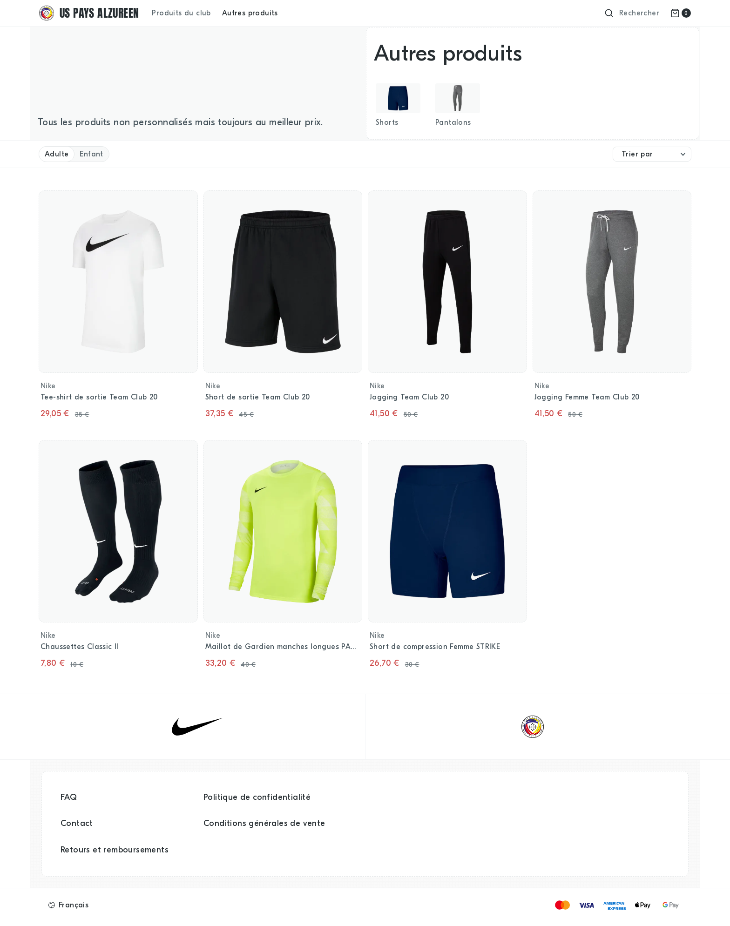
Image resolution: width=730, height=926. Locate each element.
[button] (68, 905)
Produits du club (181, 13)
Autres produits (250, 13)
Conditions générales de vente (264, 823)
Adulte (56, 154)
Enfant (91, 154)
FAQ (69, 797)
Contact (77, 823)
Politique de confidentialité (257, 797)
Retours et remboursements (115, 850)
